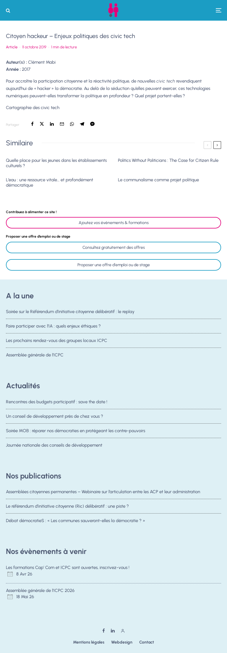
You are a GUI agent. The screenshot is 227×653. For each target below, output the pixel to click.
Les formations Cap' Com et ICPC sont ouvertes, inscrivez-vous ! (67, 567)
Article (11, 47)
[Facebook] (103, 631)
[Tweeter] (42, 124)
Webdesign (121, 642)
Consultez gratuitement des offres (113, 247)
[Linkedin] (113, 631)
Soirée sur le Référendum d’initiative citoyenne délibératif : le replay (70, 311)
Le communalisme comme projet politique (158, 179)
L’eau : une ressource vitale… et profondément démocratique (49, 182)
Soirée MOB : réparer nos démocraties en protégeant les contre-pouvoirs (75, 432)
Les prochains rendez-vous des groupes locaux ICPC (56, 341)
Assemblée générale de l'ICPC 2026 (40, 590)
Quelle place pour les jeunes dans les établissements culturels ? (56, 163)
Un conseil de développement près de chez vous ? (54, 416)
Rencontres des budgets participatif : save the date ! (56, 401)
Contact (146, 642)
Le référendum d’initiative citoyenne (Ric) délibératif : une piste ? (67, 506)
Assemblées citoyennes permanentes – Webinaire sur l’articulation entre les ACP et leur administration (103, 491)
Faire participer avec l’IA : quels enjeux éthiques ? (53, 326)
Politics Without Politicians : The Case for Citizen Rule (168, 160)
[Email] (62, 124)
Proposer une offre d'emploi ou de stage (113, 264)
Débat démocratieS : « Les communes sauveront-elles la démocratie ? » (75, 522)
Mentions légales (88, 642)
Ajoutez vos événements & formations (114, 222)
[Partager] (32, 124)
